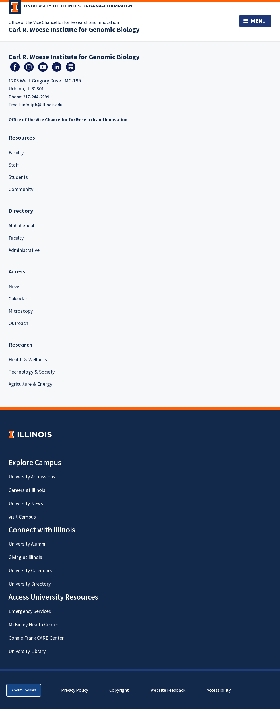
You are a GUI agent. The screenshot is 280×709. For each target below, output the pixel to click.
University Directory (30, 584)
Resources (22, 138)
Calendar (18, 298)
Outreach (18, 323)
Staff (14, 165)
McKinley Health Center (33, 624)
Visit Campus (22, 517)
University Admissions (32, 476)
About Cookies (23, 690)
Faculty (16, 152)
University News (26, 503)
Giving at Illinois (25, 557)
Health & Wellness (28, 359)
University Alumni (27, 544)
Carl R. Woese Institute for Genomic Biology (74, 30)
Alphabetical (21, 225)
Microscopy (21, 311)
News (14, 286)
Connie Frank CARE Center (36, 638)
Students (18, 177)
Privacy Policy (74, 690)
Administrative (24, 250)
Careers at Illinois (27, 490)
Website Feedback (168, 690)
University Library (27, 651)
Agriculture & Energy (30, 384)
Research (20, 345)
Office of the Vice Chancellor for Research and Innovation (64, 22)
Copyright (119, 690)
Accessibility (219, 690)
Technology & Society (32, 372)
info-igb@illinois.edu (42, 105)
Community (21, 189)
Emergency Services (30, 611)
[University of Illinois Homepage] (30, 434)
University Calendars (30, 570)
